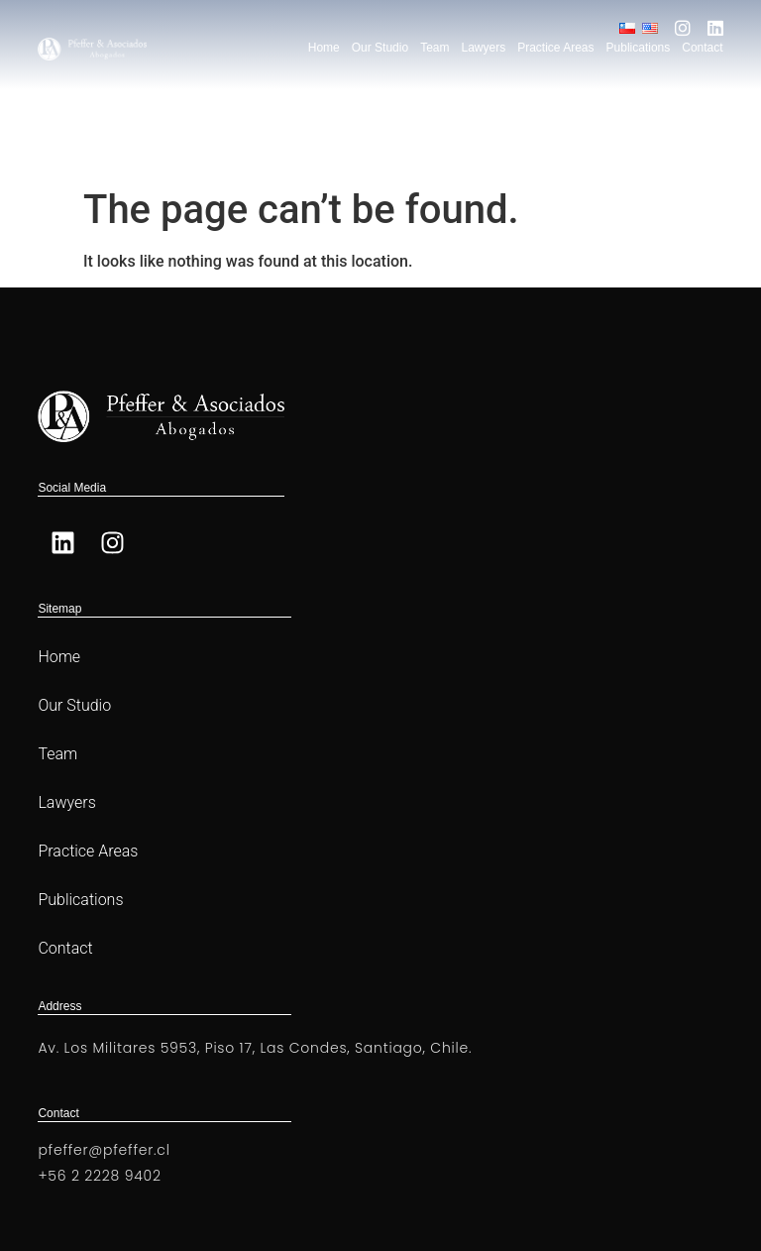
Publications (638, 48)
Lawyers (483, 48)
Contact (702, 48)
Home (324, 48)
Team (434, 48)
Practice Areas (555, 48)
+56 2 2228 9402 (99, 1176)
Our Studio (380, 48)
